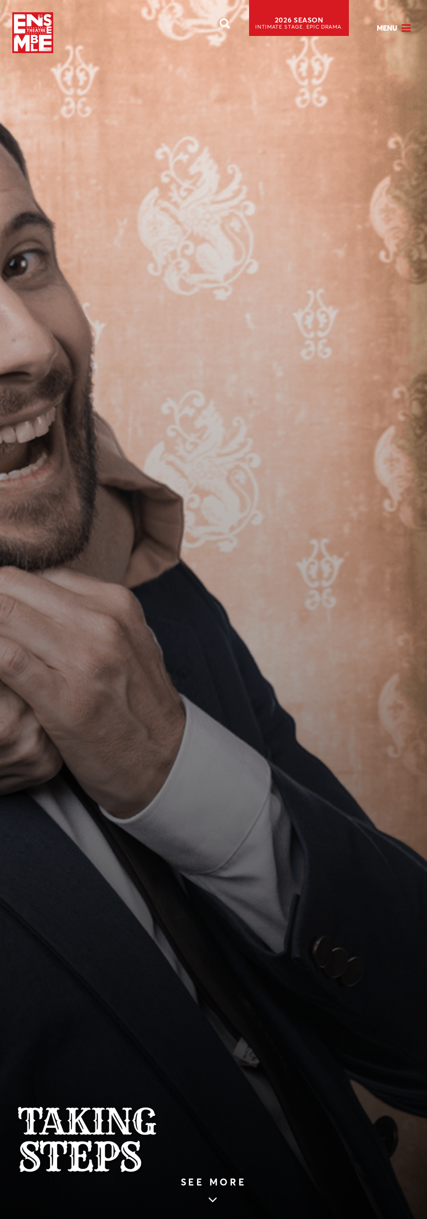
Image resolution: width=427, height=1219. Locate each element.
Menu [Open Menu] (387, 28)
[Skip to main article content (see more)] (214, 1191)
